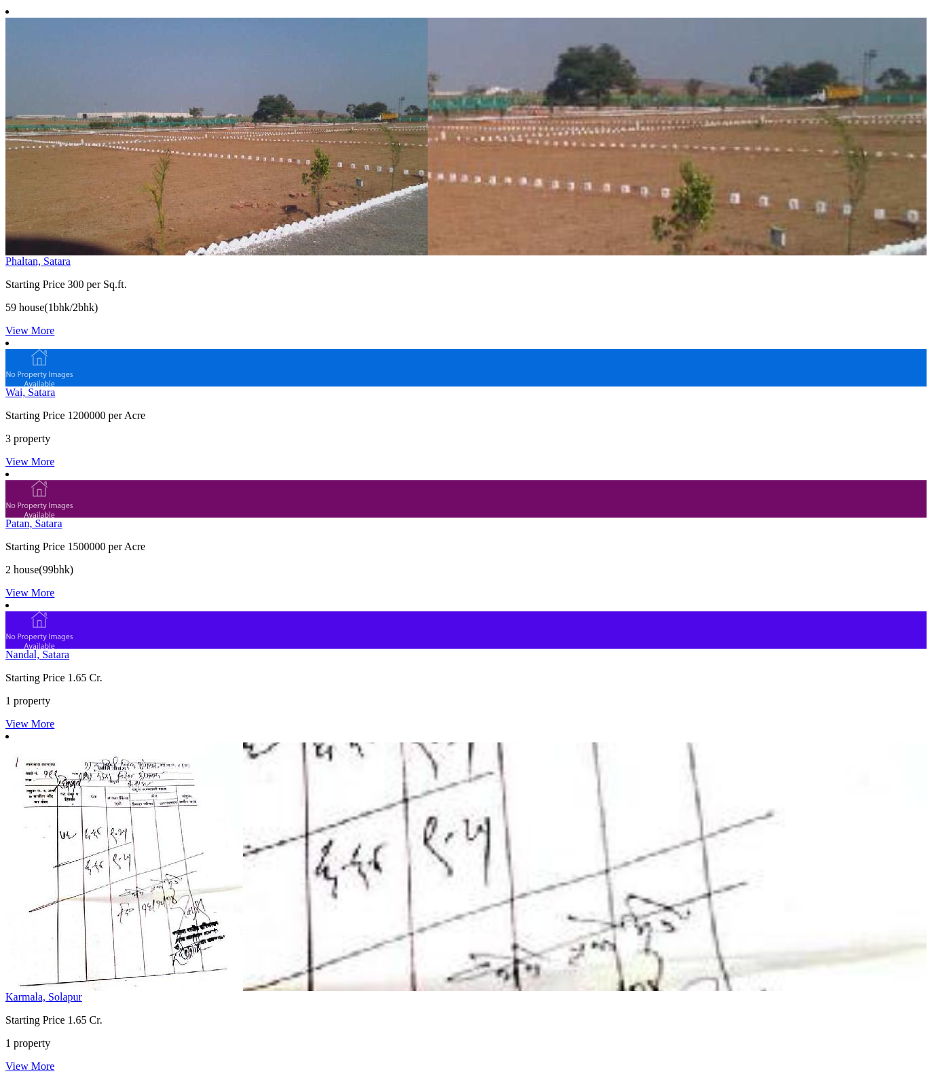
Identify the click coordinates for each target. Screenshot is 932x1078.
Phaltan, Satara (38, 261)
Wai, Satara (30, 392)
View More (29, 330)
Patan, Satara (33, 523)
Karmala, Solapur (43, 997)
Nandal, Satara (37, 654)
